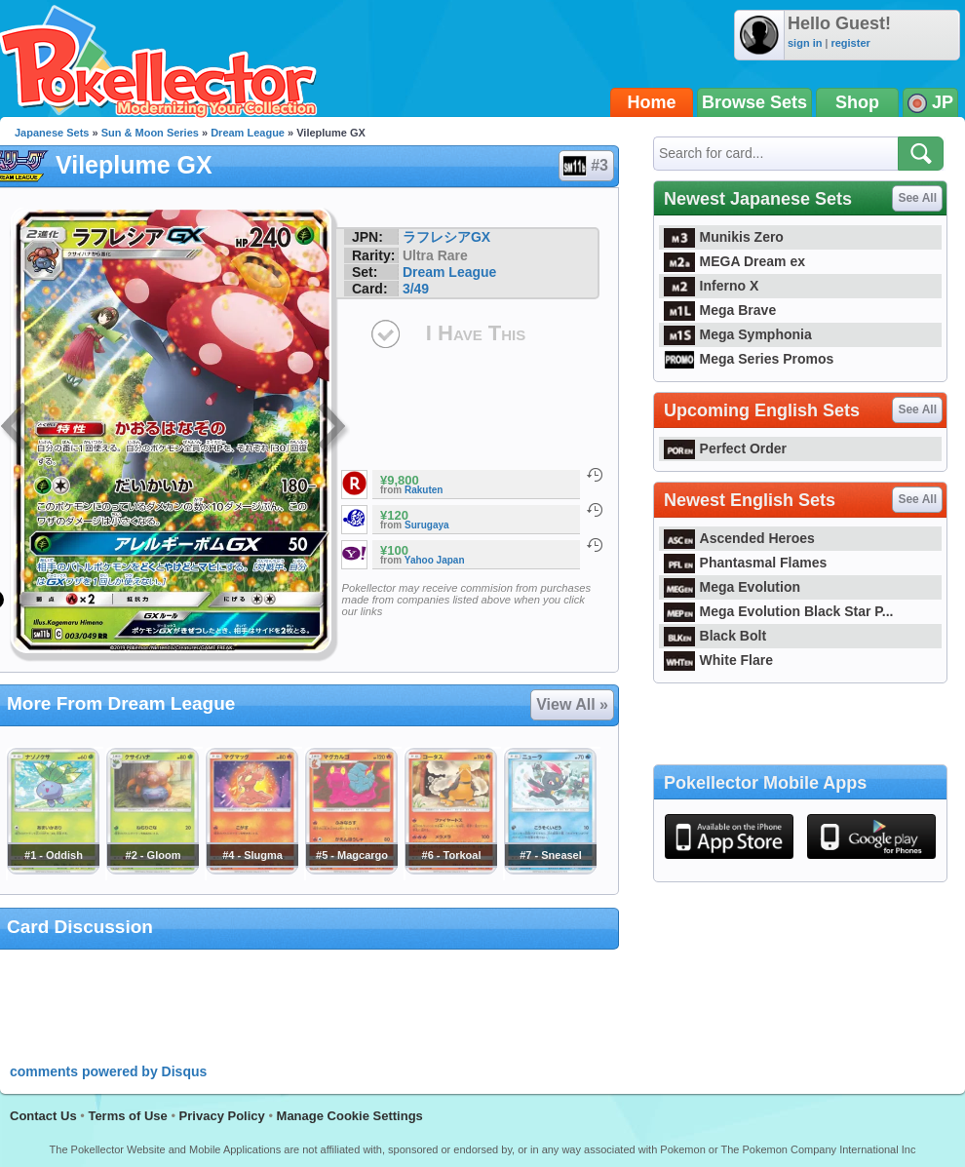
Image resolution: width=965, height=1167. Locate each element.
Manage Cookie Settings (350, 1116)
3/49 (416, 288)
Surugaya (427, 525)
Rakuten (424, 490)
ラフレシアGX (446, 237)
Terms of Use (127, 1116)
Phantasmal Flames (745, 562)
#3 (585, 165)
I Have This (475, 333)
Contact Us (43, 1116)
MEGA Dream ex (734, 261)
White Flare (718, 660)
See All (917, 198)
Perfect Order (725, 448)
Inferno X (711, 285)
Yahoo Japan (435, 560)
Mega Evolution (732, 587)
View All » (572, 704)
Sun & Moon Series (150, 132)
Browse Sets (754, 102)
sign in (805, 43)
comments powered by (108, 1071)
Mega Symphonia (738, 334)
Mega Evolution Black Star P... (779, 611)
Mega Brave (720, 310)
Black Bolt (715, 635)
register (849, 43)
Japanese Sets (52, 132)
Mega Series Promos (748, 359)
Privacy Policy (222, 1116)
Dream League (248, 132)
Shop (857, 102)
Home (652, 102)
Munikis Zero (724, 237)
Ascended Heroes (739, 538)
